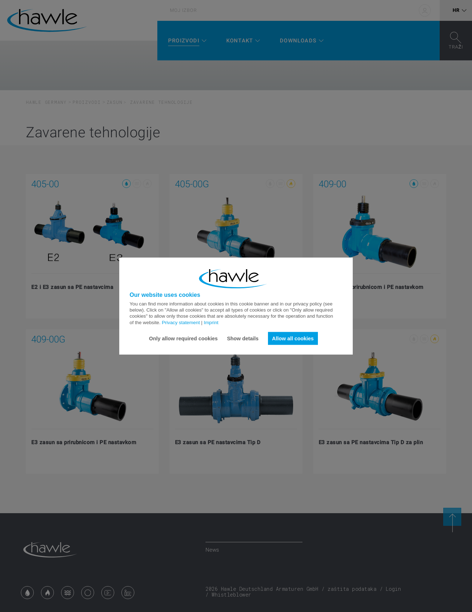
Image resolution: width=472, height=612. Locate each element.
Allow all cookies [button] (293, 338)
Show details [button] (243, 338)
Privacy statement (181, 322)
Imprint (211, 322)
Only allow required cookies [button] (183, 338)
